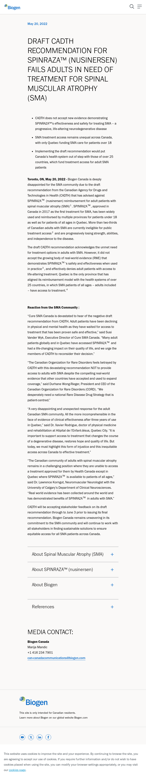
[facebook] (48, 738)
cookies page (17, 770)
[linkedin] (40, 738)
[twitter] (31, 738)
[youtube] (22, 738)
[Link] (33, 701)
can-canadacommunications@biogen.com (56, 658)
